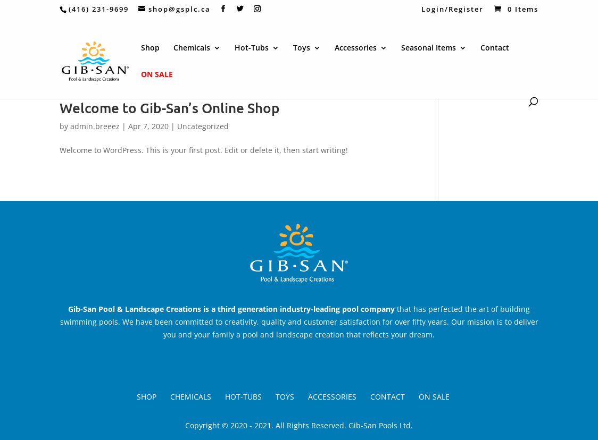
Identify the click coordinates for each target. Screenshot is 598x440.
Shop (150, 48)
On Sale (157, 75)
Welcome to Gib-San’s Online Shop (170, 107)
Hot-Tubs (252, 48)
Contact (494, 48)
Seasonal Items (428, 48)
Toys (301, 48)
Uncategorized (203, 126)
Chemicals (191, 48)
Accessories (356, 48)
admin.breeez (95, 126)
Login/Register (450, 10)
